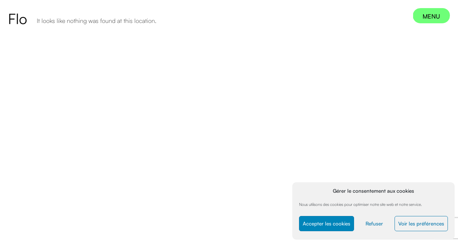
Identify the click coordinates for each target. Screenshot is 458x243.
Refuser (374, 223)
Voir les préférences (421, 223)
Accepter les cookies (326, 223)
